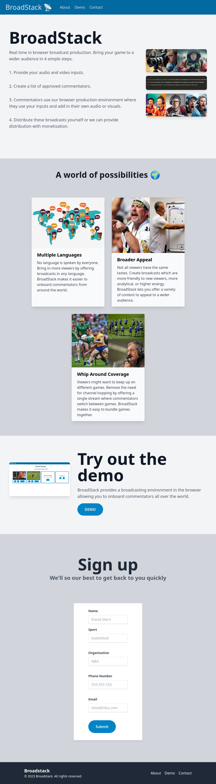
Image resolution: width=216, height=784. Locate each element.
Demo (80, 7)
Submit (102, 726)
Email (92, 699)
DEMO (90, 509)
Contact (96, 7)
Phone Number (100, 676)
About (65, 7)
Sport (92, 629)
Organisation (98, 653)
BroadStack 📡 (28, 7)
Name (93, 611)
